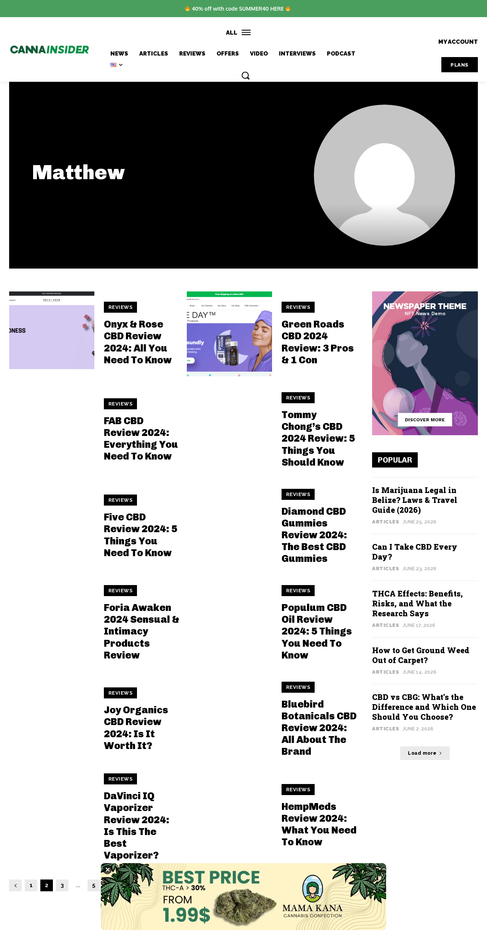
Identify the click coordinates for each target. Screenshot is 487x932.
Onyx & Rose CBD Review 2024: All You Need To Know (138, 342)
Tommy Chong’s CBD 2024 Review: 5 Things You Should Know (318, 438)
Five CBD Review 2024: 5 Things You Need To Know (140, 535)
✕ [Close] (107, 869)
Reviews (120, 307)
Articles (385, 521)
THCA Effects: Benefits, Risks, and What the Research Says (417, 603)
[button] (245, 75)
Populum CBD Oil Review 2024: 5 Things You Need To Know (317, 631)
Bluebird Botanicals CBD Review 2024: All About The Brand (319, 728)
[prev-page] (15, 885)
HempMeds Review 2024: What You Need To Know (319, 824)
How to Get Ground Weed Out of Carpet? (420, 655)
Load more (425, 753)
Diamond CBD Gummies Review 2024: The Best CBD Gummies (314, 535)
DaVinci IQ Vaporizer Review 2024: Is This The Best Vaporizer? (136, 825)
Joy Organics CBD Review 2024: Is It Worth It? (136, 728)
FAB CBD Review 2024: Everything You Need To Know (141, 439)
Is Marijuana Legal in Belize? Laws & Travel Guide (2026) (414, 500)
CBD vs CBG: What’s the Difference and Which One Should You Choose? (424, 707)
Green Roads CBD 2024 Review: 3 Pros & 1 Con (318, 342)
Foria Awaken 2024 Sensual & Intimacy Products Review (141, 631)
